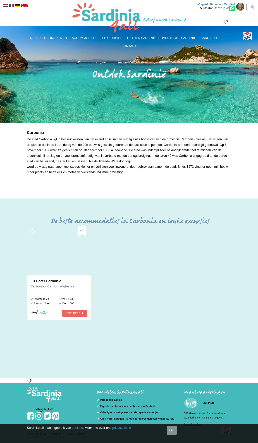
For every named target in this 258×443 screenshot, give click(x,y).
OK (171, 430)
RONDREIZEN (56, 38)
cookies (77, 428)
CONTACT (128, 46)
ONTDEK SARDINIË (141, 38)
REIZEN (36, 38)
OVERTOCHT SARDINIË (178, 38)
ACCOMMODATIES (86, 38)
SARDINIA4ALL (212, 38)
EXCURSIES (113, 38)
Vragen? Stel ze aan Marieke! (216, 4)
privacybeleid (121, 428)
